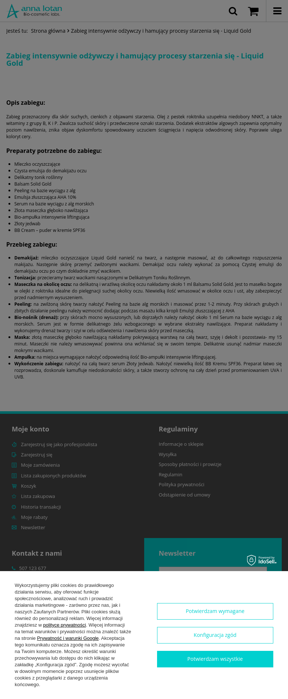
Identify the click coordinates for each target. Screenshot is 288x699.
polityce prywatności (64, 625)
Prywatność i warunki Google (68, 638)
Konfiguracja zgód (215, 634)
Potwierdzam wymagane (215, 610)
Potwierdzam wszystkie (215, 658)
